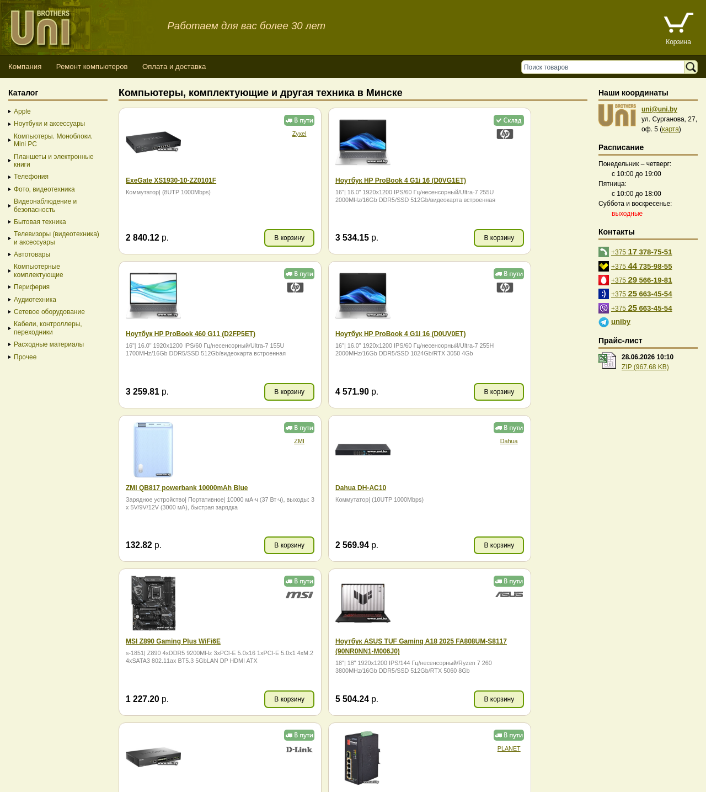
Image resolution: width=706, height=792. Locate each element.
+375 (641, 251)
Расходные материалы (49, 344)
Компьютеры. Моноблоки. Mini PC (53, 140)
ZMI (407, 287)
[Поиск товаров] (605, 67)
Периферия (32, 287)
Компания (24, 66)
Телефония (31, 176)
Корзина (678, 42)
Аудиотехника (35, 300)
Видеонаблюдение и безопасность (45, 205)
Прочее (25, 357)
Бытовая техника (40, 222)
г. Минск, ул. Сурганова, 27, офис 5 (409, 771)
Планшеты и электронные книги (54, 160)
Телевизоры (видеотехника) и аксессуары (56, 238)
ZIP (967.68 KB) (645, 367)
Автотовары (32, 254)
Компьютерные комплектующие (38, 270)
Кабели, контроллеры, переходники (48, 328)
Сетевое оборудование (49, 312)
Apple (22, 111)
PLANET (248, 594)
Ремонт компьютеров (92, 66)
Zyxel (248, 133)
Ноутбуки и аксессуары (49, 123)
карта (670, 129)
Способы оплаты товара (88, 761)
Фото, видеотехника (44, 189)
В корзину (238, 238)
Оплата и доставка (174, 66)
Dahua (565, 287)
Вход (62, 781)
